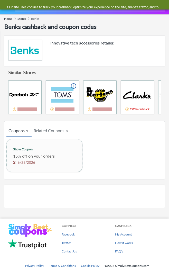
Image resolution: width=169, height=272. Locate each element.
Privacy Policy (34, 266)
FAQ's (119, 251)
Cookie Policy (90, 266)
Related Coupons (51, 131)
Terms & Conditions (62, 266)
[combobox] (89, 7)
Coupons (19, 131)
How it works (124, 243)
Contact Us (69, 251)
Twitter (66, 243)
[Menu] (6, 7)
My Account (123, 234)
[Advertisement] (84, 196)
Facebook (68, 234)
